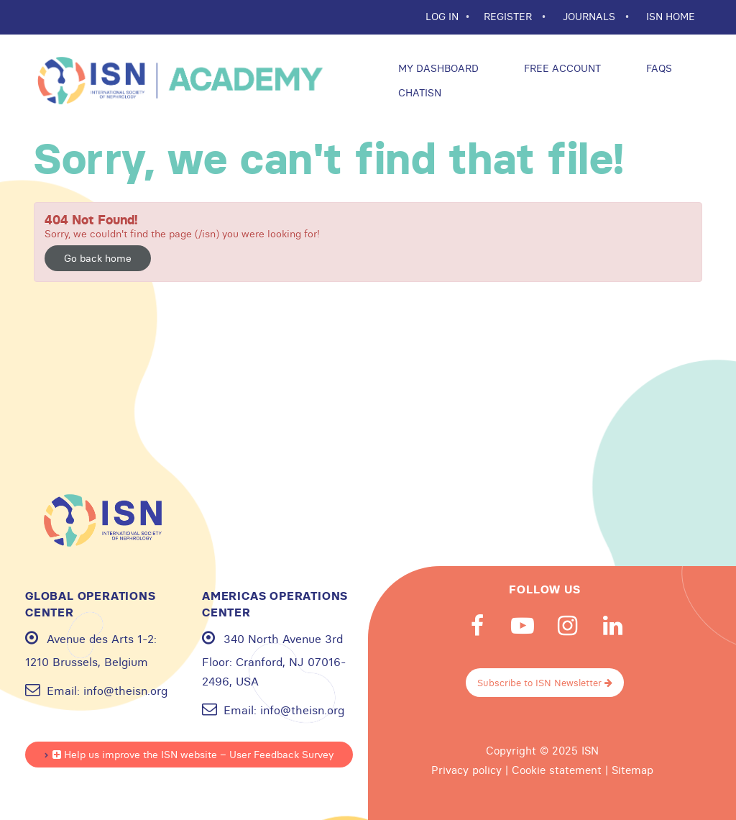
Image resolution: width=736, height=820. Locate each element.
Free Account (561, 68)
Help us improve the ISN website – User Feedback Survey (193, 754)
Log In (442, 16)
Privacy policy (466, 770)
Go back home (98, 258)
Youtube (522, 626)
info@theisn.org (125, 690)
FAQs (657, 68)
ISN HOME (670, 16)
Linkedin (613, 626)
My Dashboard (437, 68)
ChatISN (418, 92)
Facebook (477, 626)
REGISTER (509, 16)
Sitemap (632, 770)
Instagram (568, 626)
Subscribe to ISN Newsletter (544, 682)
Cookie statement (557, 770)
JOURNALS (590, 16)
